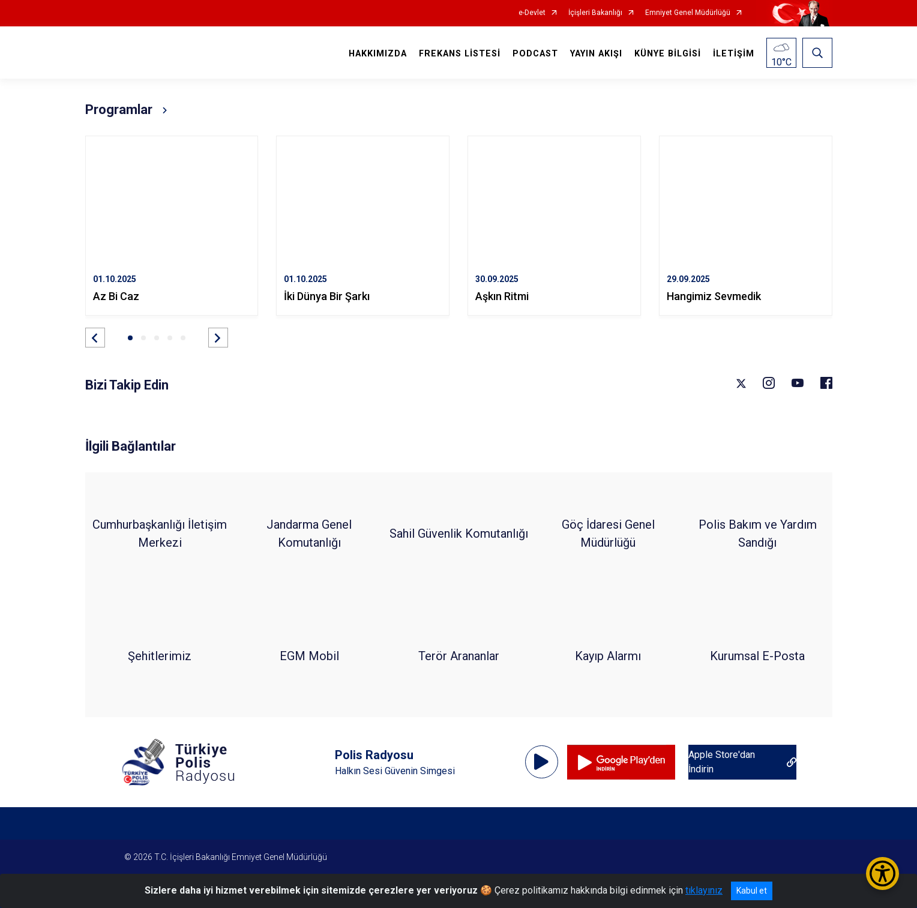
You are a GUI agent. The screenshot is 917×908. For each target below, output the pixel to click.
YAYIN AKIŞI (596, 54)
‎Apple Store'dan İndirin (721, 762)
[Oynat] (541, 762)
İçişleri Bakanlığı (595, 13)
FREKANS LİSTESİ (460, 54)
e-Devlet (532, 13)
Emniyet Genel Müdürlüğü (687, 13)
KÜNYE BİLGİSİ (667, 54)
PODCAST (535, 54)
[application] (541, 762)
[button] (95, 337)
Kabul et (751, 890)
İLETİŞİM (733, 54)
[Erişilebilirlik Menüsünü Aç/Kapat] (882, 873)
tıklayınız (704, 890)
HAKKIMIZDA (378, 54)
